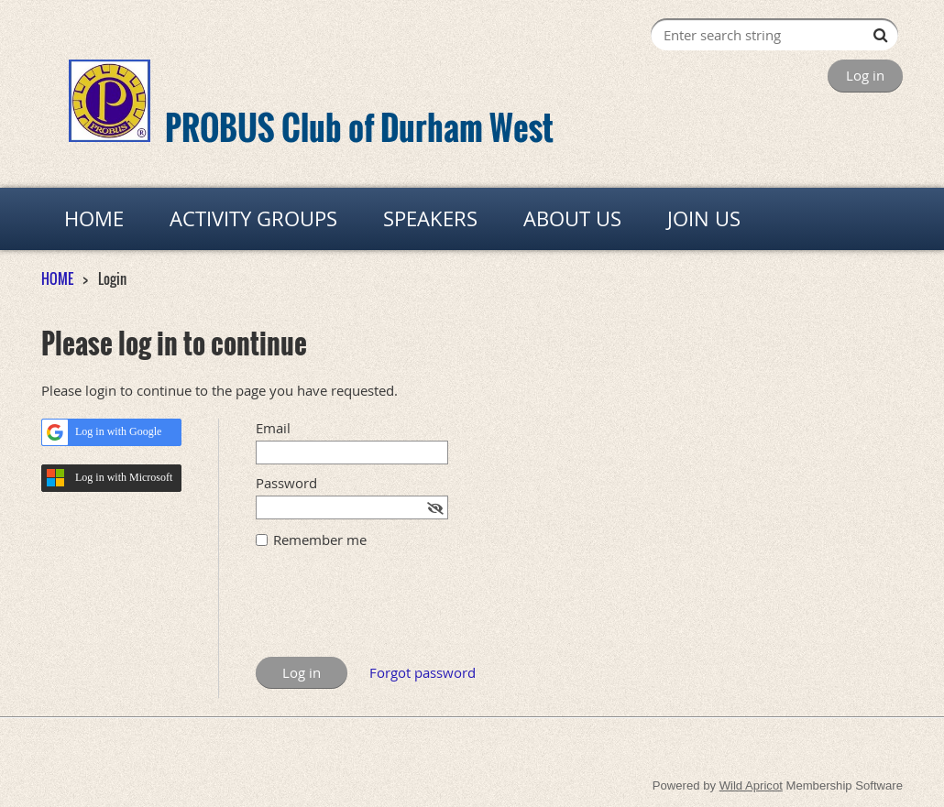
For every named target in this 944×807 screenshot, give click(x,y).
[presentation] (395, 612)
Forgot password (422, 672)
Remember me (320, 539)
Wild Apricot (751, 785)
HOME (57, 278)
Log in (865, 75)
